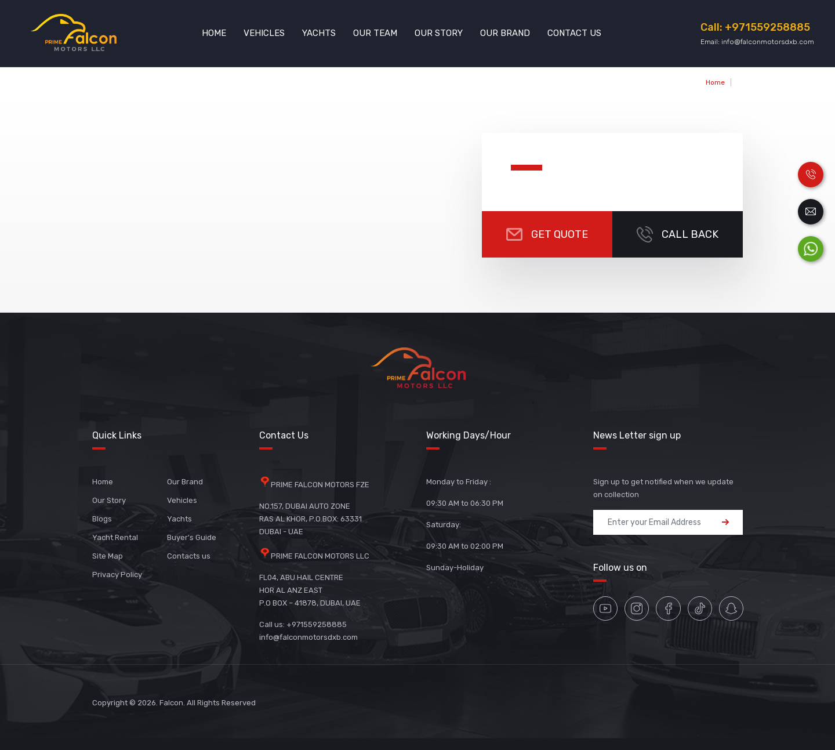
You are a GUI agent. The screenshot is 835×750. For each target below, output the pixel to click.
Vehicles (264, 33)
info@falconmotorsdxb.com (767, 41)
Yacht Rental (115, 537)
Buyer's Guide (191, 537)
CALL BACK (677, 234)
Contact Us (574, 33)
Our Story (439, 33)
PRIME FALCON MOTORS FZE (320, 484)
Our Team (375, 33)
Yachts (319, 33)
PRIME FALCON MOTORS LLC (320, 556)
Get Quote (547, 234)
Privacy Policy (117, 574)
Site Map (107, 556)
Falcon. (172, 702)
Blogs (102, 519)
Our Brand (505, 33)
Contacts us (188, 556)
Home (214, 33)
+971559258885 (767, 27)
